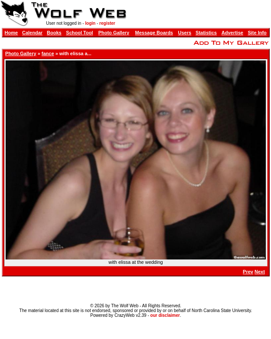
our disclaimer (165, 315)
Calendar (32, 32)
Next (260, 271)
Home (11, 32)
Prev (248, 271)
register (107, 23)
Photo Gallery (114, 32)
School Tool (79, 32)
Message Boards (154, 32)
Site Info (257, 32)
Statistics (206, 32)
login (90, 23)
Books (54, 32)
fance (48, 53)
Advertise (232, 32)
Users (185, 32)
